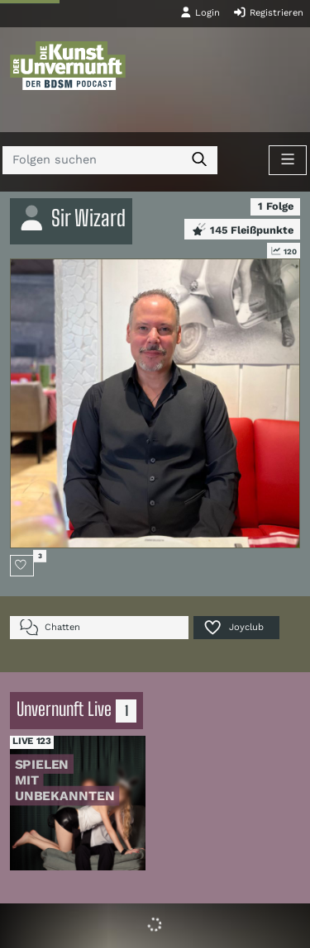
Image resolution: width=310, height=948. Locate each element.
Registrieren (268, 12)
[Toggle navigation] (288, 160)
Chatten (50, 627)
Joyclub (233, 627)
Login (200, 12)
